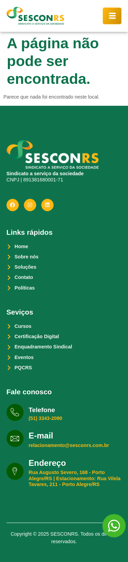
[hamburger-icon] (112, 16)
